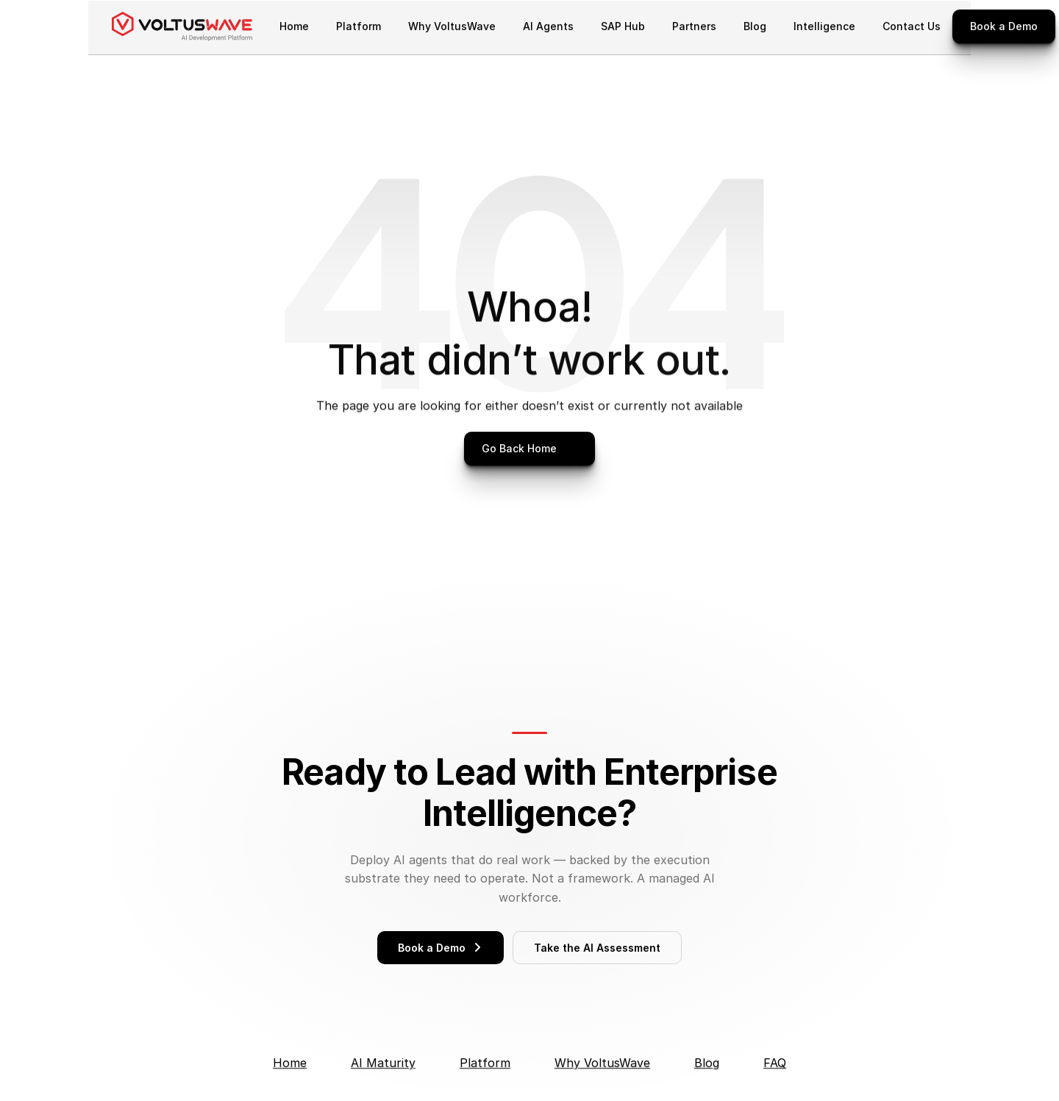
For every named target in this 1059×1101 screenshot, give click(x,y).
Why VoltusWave (602, 1062)
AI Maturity (383, 1062)
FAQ (774, 1062)
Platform (485, 1062)
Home (290, 1062)
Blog (706, 1062)
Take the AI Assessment (597, 947)
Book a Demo (440, 947)
